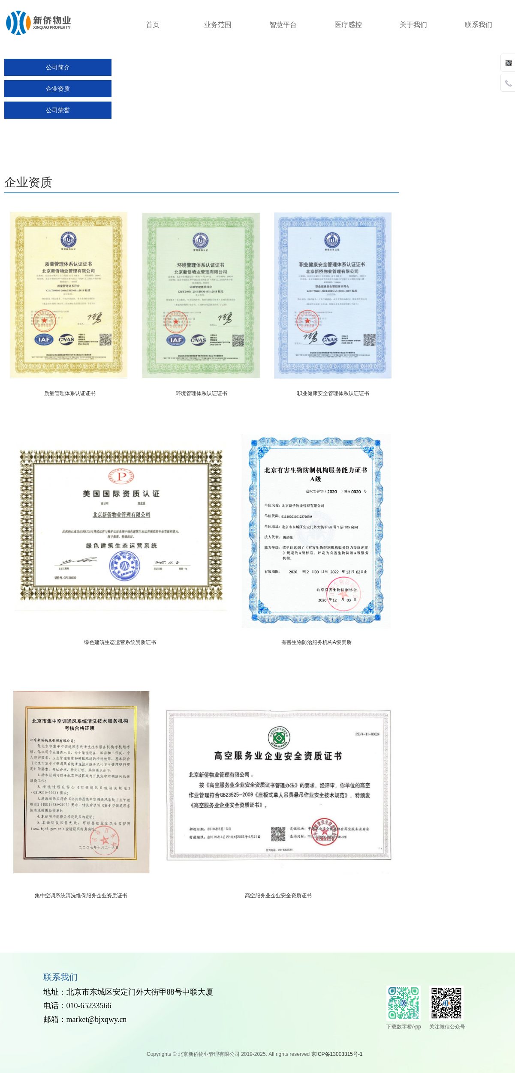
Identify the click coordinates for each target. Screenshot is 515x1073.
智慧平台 (283, 24)
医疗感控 (348, 24)
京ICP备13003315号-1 (337, 1054)
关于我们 (413, 24)
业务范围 (218, 24)
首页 (153, 24)
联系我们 (478, 24)
